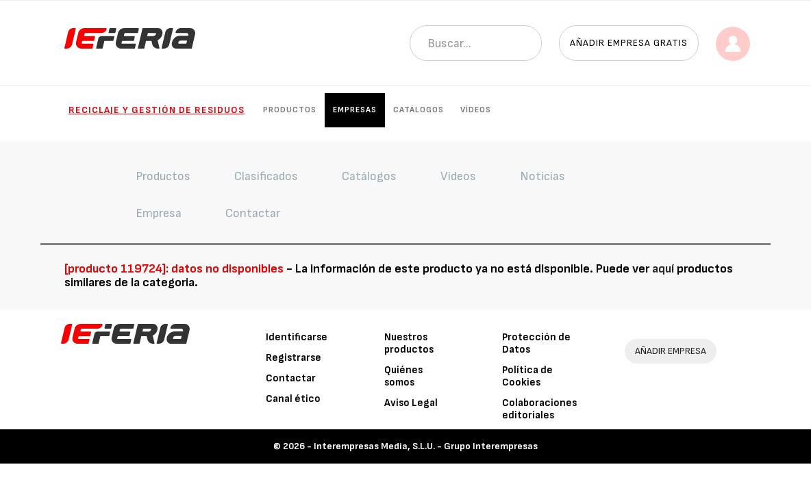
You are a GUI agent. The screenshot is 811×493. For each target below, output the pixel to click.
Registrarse (293, 357)
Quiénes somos (403, 376)
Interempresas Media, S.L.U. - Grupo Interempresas (426, 446)
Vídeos (475, 110)
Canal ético (293, 398)
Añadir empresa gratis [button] (629, 43)
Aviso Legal (411, 402)
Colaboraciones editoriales (539, 409)
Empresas (355, 110)
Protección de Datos (536, 343)
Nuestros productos (409, 343)
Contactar (291, 378)
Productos (289, 110)
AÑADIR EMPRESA (670, 351)
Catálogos (418, 110)
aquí (663, 269)
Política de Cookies (527, 376)
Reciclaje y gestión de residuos (156, 110)
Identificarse (296, 337)
